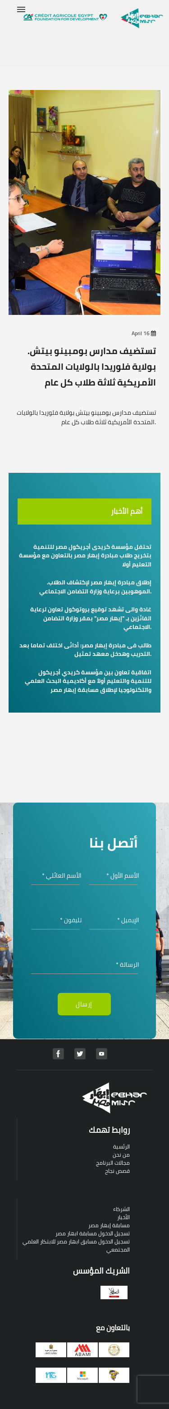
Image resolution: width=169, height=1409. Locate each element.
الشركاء (121, 1209)
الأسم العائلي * (62, 875)
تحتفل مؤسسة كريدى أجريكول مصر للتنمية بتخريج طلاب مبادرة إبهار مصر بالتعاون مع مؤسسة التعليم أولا (85, 555)
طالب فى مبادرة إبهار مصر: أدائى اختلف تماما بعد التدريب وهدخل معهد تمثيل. (85, 650)
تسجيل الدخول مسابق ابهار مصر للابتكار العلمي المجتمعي (76, 1246)
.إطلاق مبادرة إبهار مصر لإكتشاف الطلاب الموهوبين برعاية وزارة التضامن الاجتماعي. (95, 587)
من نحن (121, 1154)
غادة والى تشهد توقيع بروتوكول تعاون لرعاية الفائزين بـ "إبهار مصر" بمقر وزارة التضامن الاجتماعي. (90, 618)
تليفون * (71, 920)
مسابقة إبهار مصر (109, 1225)
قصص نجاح (117, 1171)
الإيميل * (128, 920)
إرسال (84, 1004)
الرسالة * (127, 964)
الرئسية (121, 1146)
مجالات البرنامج (113, 1163)
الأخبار (123, 1217)
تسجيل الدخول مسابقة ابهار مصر (92, 1234)
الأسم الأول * (122, 875)
